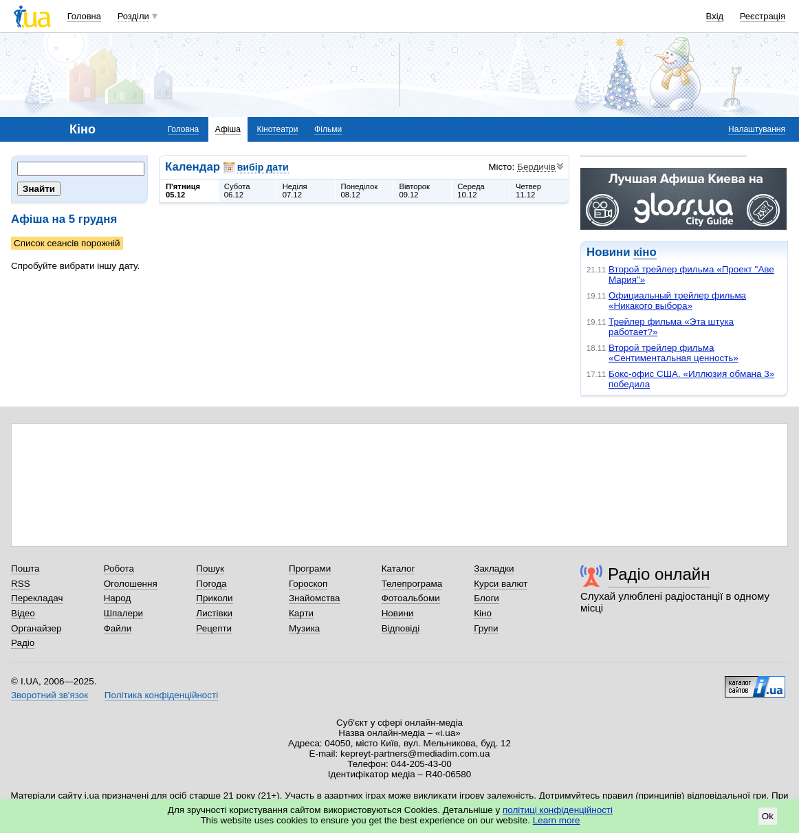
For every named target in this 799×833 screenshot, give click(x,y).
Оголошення (130, 583)
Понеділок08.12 (359, 190)
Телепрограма (412, 583)
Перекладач (37, 598)
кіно (644, 252)
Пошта (25, 568)
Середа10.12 (471, 190)
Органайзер (36, 628)
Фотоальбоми (411, 598)
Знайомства (314, 598)
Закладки (494, 568)
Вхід (715, 16)
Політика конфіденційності (161, 695)
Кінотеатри (277, 129)
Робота (119, 568)
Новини (398, 613)
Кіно (483, 613)
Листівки (214, 613)
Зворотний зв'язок (49, 695)
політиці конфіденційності (558, 810)
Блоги (486, 598)
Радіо (22, 643)
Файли (118, 628)
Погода (211, 583)
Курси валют (500, 583)
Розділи (133, 16)
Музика (304, 628)
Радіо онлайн (659, 574)
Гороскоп (308, 583)
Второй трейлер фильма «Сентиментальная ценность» (673, 353)
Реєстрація (762, 16)
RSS (20, 583)
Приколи (214, 598)
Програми (310, 568)
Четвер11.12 (528, 190)
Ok (768, 816)
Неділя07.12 (295, 190)
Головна (84, 16)
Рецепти (214, 628)
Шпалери (123, 613)
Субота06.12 (237, 190)
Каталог (398, 568)
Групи (486, 628)
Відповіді (401, 628)
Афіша (228, 129)
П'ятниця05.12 (183, 190)
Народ (117, 598)
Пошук (210, 568)
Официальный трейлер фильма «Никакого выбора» (677, 300)
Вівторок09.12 (414, 190)
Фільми (328, 129)
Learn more (556, 820)
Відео (23, 613)
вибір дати (263, 167)
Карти (301, 613)
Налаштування (756, 129)
